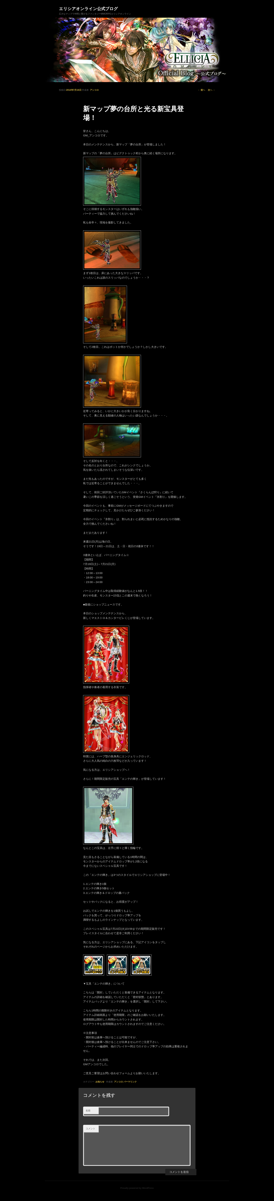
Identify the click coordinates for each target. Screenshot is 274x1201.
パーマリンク (130, 1081)
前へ (201, 90)
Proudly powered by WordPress (137, 1188)
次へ (211, 90)
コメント (90, 1128)
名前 (88, 1110)
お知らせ (99, 1081)
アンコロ (94, 90)
